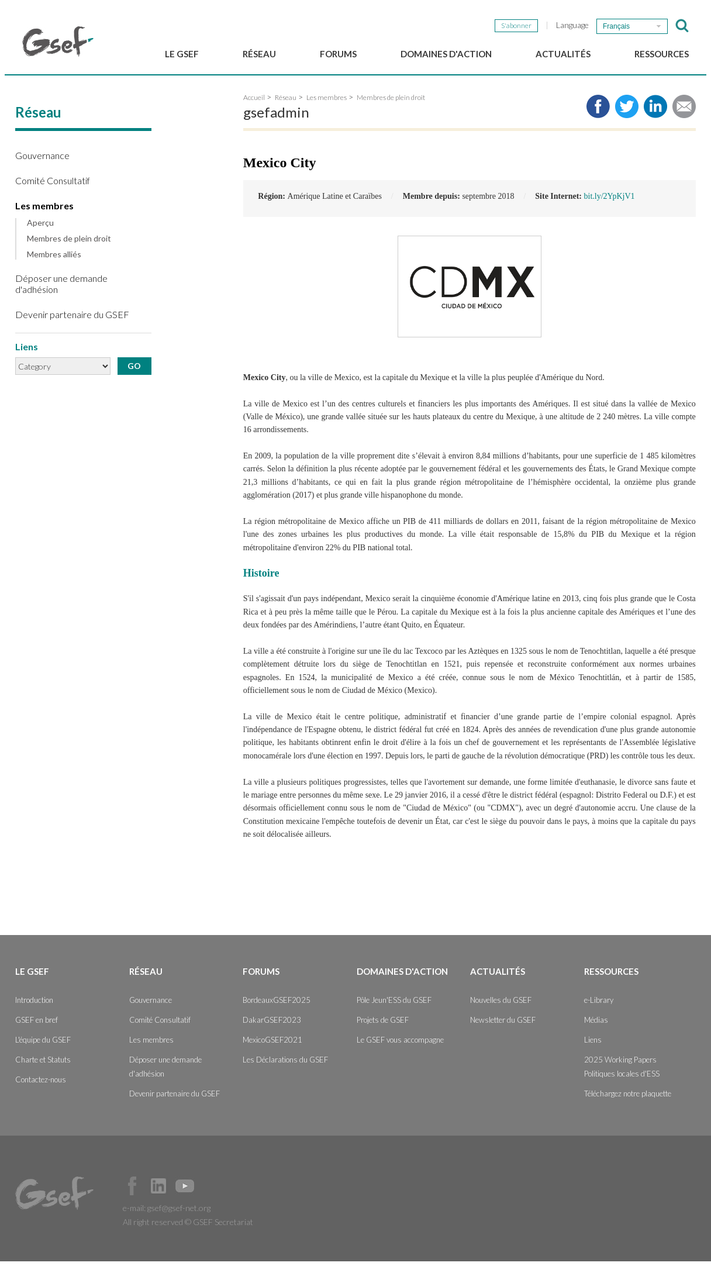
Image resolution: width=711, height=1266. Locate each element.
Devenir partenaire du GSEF (72, 319)
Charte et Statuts (43, 1064)
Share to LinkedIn (655, 111)
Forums (338, 54)
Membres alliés (54, 259)
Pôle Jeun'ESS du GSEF (394, 1004)
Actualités (563, 54)
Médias (596, 1024)
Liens (593, 1044)
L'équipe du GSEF (43, 1044)
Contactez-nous (40, 1084)
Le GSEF (182, 54)
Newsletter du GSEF (503, 1024)
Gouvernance (42, 159)
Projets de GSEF (383, 1024)
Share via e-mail (684, 111)
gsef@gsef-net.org (178, 1212)
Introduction (34, 1004)
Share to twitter (626, 111)
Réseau (259, 54)
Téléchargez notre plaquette (627, 1098)
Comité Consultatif (52, 185)
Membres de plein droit (69, 243)
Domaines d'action (446, 54)
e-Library (598, 1004)
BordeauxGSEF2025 (276, 1004)
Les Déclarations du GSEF (285, 1064)
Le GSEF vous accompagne (400, 1044)
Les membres (44, 210)
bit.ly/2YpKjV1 (609, 201)
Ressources (661, 54)
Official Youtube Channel (184, 1190)
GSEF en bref (36, 1024)
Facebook (132, 1190)
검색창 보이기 (682, 26)
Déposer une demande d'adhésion (61, 288)
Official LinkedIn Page (158, 1190)
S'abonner (516, 25)
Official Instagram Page (211, 1190)
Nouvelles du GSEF (500, 1004)
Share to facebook (598, 111)
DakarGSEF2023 (272, 1024)
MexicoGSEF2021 (272, 1044)
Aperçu (40, 228)
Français (616, 26)
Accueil (254, 102)
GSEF (58, 41)
